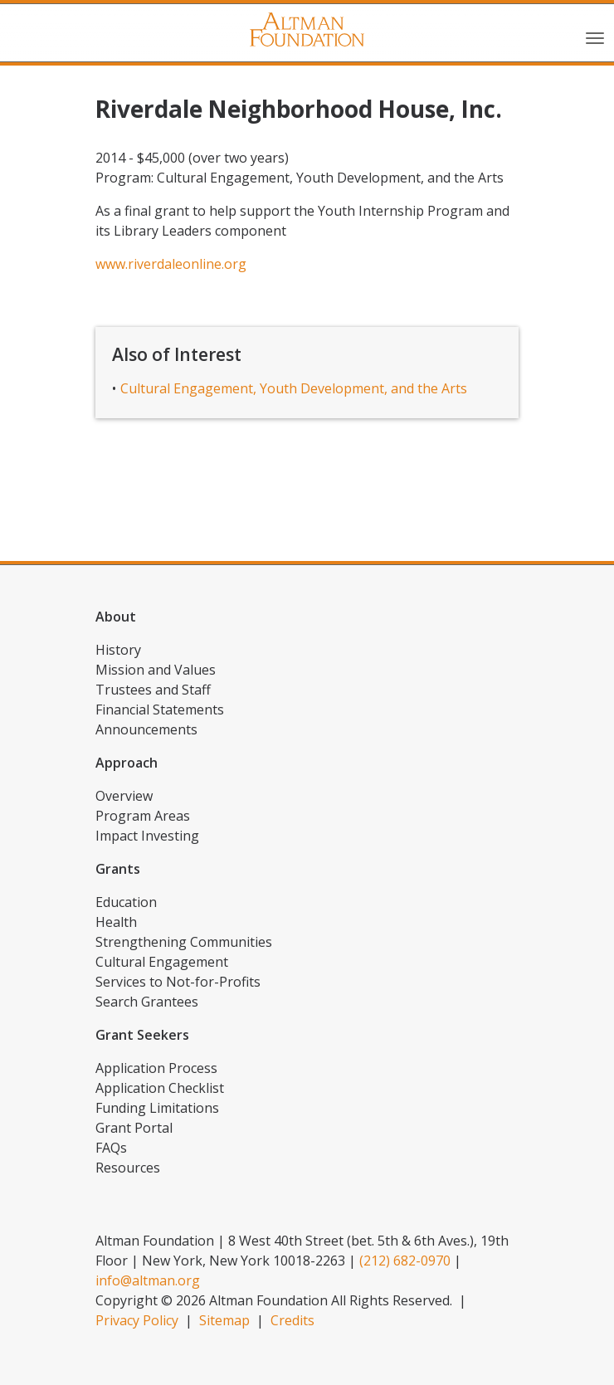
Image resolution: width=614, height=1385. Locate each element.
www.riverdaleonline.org (170, 264)
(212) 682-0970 (405, 1260)
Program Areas (142, 816)
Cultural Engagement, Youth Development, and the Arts (293, 388)
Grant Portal (134, 1128)
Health (116, 922)
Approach (126, 762)
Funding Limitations (157, 1108)
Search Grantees (146, 1001)
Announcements (146, 729)
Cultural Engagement (161, 962)
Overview (124, 796)
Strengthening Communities (183, 942)
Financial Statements (159, 709)
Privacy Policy (136, 1320)
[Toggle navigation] (595, 36)
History (118, 650)
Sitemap (224, 1320)
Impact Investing (147, 836)
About (115, 616)
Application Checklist (159, 1088)
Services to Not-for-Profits (178, 982)
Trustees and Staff (153, 689)
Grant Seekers (142, 1035)
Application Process (156, 1068)
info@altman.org (147, 1280)
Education (126, 902)
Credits (292, 1320)
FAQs (111, 1148)
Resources (127, 1167)
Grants (117, 869)
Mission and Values (155, 670)
